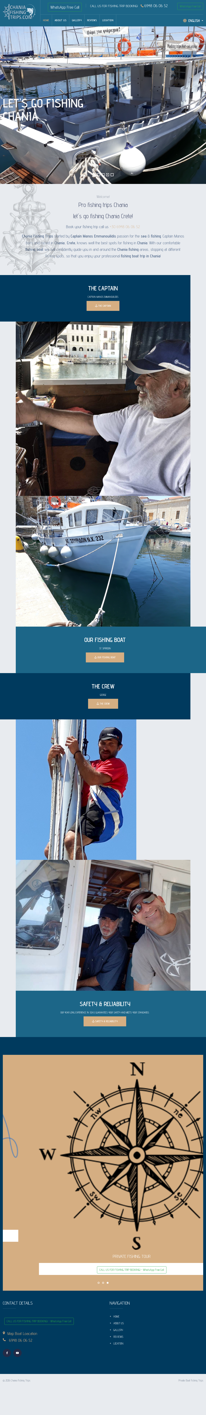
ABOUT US (60, 20)
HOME (46, 20)
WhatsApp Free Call (64, 7)
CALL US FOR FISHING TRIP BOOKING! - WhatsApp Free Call (103, 1236)
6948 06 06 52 (154, 6)
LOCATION (107, 20)
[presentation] (10, 105)
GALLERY (77, 20)
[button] (98, 174)
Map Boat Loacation (22, 1333)
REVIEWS (92, 20)
